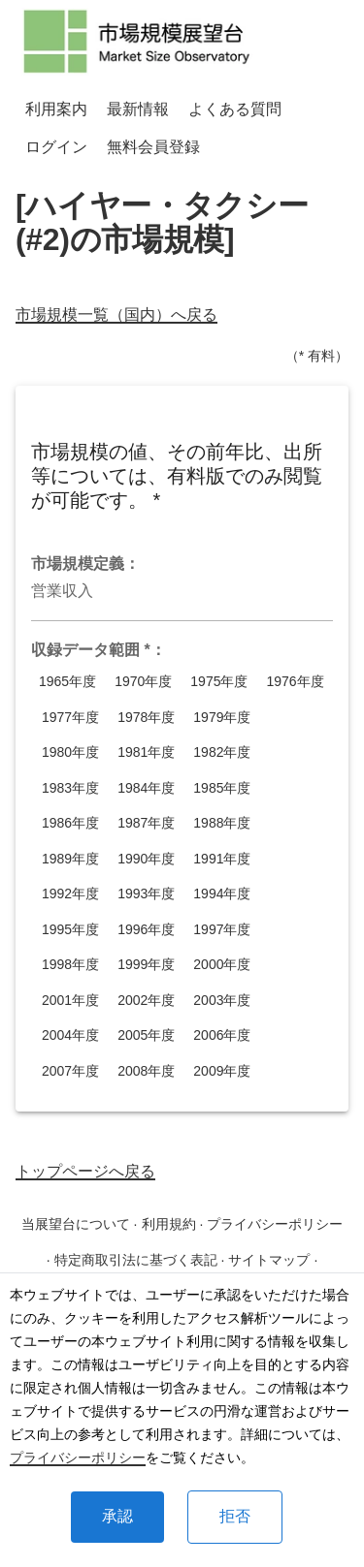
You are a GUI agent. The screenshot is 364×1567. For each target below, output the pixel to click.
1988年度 (221, 823)
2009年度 (221, 1071)
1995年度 (70, 930)
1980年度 (70, 752)
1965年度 (67, 682)
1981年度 (146, 752)
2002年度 (146, 1001)
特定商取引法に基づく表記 (135, 1260)
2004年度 (70, 1035)
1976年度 (294, 682)
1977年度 (70, 718)
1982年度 (221, 752)
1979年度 (221, 718)
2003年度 (221, 1001)
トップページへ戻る (85, 1171)
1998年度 (70, 965)
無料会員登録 (153, 147)
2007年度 (70, 1071)
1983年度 (70, 788)
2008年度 (146, 1071)
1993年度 (146, 894)
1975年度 (218, 682)
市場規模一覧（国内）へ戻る (116, 314)
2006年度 (221, 1035)
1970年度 (143, 682)
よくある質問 (234, 109)
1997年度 (221, 930)
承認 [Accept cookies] (117, 1516)
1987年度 (146, 823)
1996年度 (146, 930)
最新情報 (138, 109)
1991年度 (221, 859)
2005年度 (146, 1035)
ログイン (56, 147)
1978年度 (146, 718)
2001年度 (70, 1001)
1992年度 (70, 894)
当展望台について (75, 1224)
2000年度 (221, 965)
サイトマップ (269, 1260)
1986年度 (70, 823)
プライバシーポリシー (78, 1457)
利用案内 (56, 109)
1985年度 (221, 788)
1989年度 (70, 859)
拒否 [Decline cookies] (234, 1516)
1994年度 (221, 894)
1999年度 (146, 965)
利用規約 (169, 1224)
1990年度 (146, 859)
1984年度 (146, 788)
